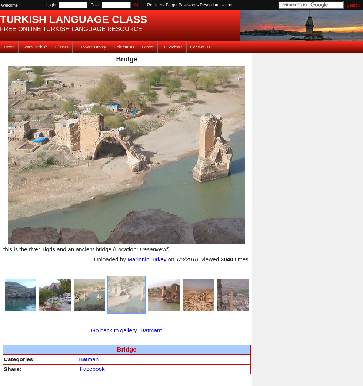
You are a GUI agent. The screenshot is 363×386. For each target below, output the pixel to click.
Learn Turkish (34, 47)
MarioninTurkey (146, 259)
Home (9, 47)
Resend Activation (216, 5)
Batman (89, 359)
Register (155, 5)
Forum (148, 47)
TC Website (171, 47)
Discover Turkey (91, 47)
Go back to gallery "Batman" (126, 330)
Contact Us (200, 47)
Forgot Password (181, 5)
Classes (62, 47)
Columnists (124, 47)
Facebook (92, 369)
